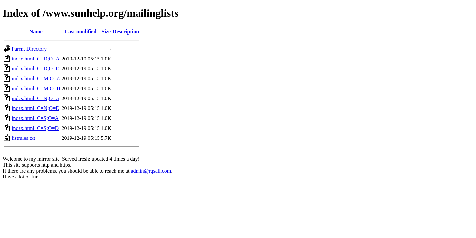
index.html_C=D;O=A (36, 58)
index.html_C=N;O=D (36, 108)
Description (126, 31)
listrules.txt (23, 138)
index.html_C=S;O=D (35, 128)
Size (106, 31)
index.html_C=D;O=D (36, 68)
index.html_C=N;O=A (36, 98)
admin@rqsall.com (151, 171)
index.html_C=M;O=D (36, 88)
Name (36, 31)
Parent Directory (29, 49)
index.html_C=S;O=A (35, 118)
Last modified (81, 31)
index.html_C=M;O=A (36, 78)
